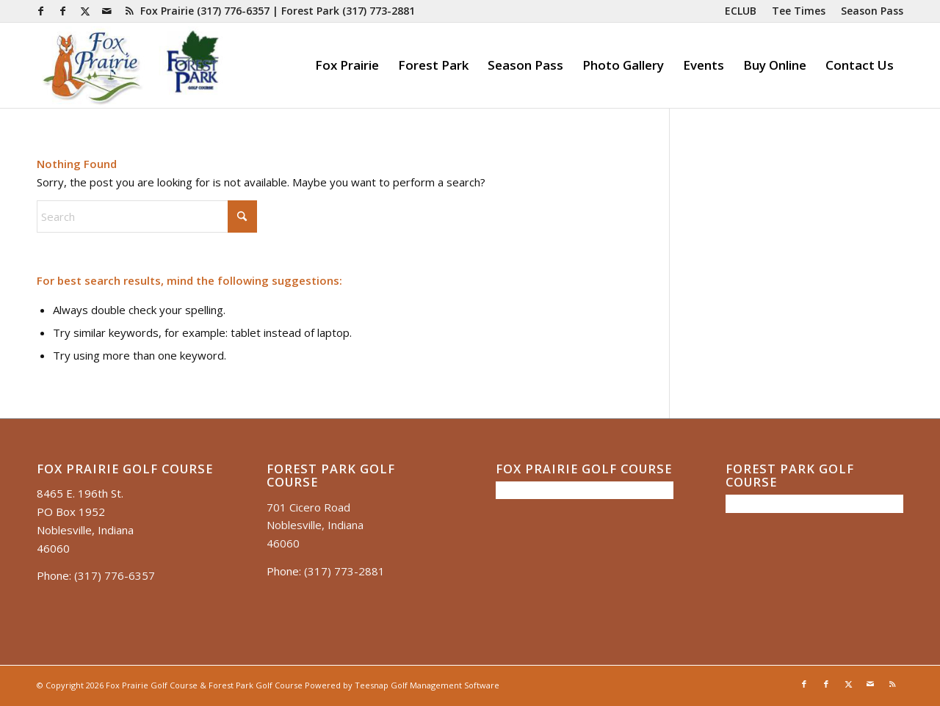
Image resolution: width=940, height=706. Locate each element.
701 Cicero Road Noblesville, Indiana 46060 (315, 525)
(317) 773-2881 (378, 11)
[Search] (147, 216)
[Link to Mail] (107, 11)
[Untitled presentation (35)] (131, 65)
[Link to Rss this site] (129, 11)
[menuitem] (740, 11)
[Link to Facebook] (40, 11)
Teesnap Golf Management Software (427, 685)
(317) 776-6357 (233, 11)
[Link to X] (84, 11)
